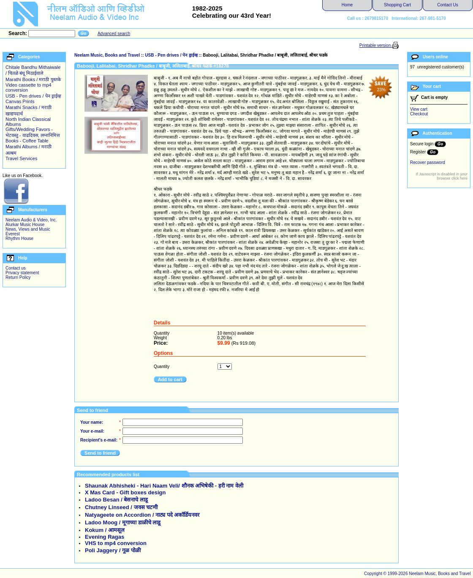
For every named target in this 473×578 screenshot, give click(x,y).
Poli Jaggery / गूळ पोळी (113, 550)
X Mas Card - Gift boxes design (125, 492)
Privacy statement (22, 272)
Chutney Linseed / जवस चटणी (121, 507)
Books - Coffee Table (27, 140)
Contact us (15, 268)
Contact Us (447, 5)
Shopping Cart (397, 5)
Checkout (419, 114)
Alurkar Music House (24, 224)
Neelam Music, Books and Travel (107, 55)
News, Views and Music (27, 229)
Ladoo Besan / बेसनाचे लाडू (116, 499)
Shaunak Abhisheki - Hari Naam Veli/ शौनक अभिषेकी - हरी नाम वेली (164, 486)
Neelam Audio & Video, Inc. (31, 220)
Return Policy (17, 277)
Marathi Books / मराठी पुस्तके (33, 79)
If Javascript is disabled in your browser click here (442, 176)
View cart (418, 109)
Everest (12, 234)
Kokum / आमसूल (105, 530)
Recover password (427, 162)
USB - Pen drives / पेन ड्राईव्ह (33, 95)
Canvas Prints (19, 101)
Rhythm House (19, 238)
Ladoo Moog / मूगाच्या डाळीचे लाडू (122, 522)
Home (347, 5)
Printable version (375, 45)
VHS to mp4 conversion (116, 543)
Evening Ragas (104, 537)
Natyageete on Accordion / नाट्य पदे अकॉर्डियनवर (142, 515)
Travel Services (21, 158)
